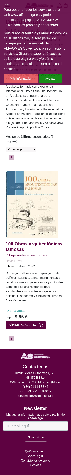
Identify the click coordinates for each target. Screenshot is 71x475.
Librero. (11, 266)
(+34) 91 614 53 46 (35, 386)
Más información (21, 78)
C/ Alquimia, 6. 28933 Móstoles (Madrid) (35, 382)
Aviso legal (35, 456)
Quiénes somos (35, 451)
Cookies (35, 465)
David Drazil (14, 261)
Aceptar (50, 78)
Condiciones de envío (35, 460)
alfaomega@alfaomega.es (35, 395)
